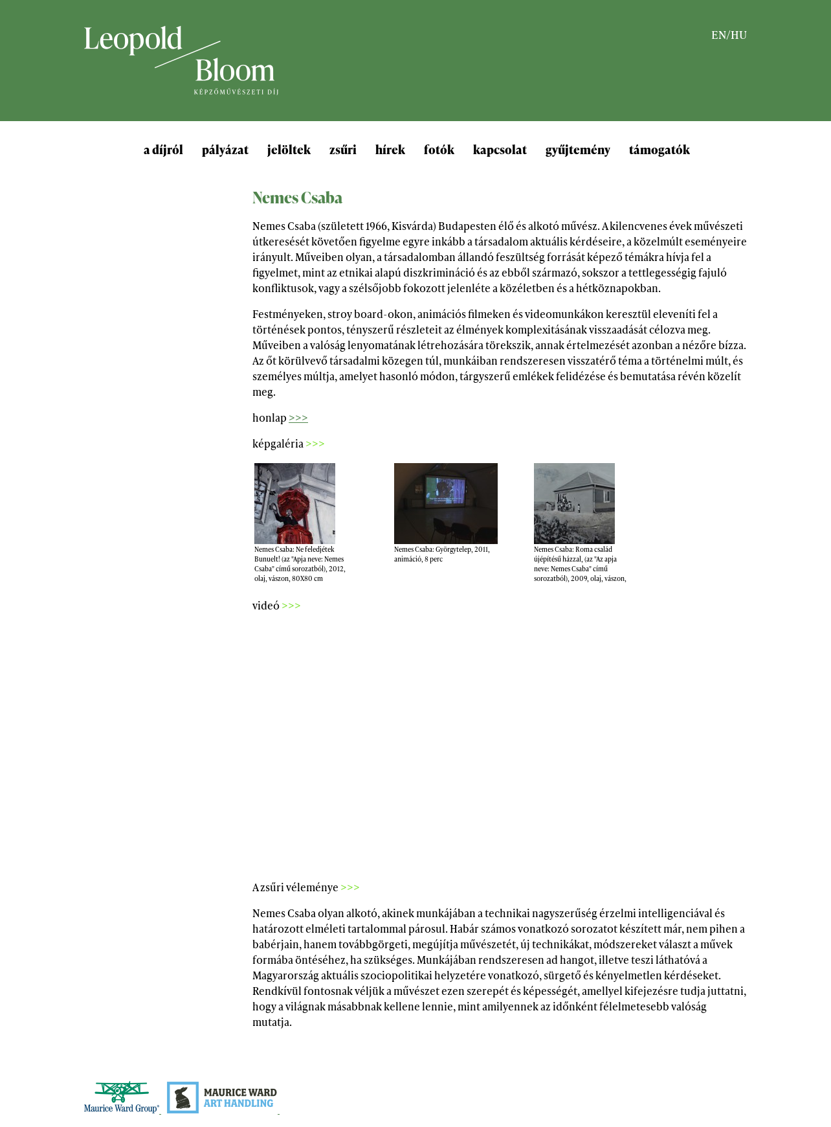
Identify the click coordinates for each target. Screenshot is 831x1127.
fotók (439, 149)
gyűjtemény (578, 149)
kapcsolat (500, 149)
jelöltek (289, 149)
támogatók (659, 149)
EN (718, 34)
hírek (390, 149)
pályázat (225, 149)
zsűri (343, 149)
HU (739, 34)
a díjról (163, 149)
